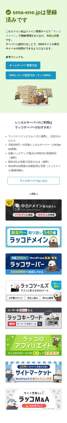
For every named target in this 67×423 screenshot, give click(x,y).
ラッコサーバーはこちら (33, 180)
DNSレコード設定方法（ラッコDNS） (30, 75)
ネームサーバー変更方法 (23, 65)
